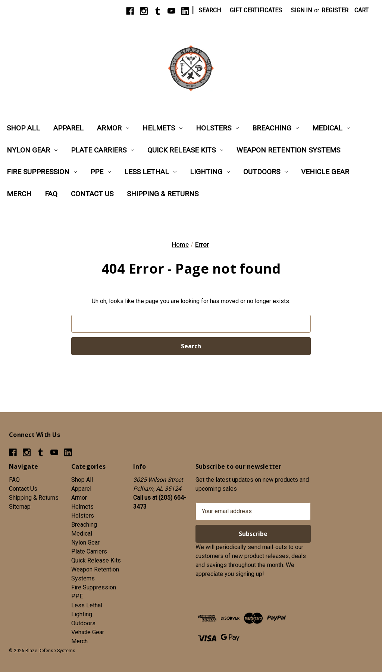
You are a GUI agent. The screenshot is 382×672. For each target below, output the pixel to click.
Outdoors (265, 171)
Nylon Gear (32, 150)
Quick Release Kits (185, 150)
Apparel (68, 128)
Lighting (210, 171)
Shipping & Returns (162, 193)
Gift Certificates (256, 10)
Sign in (301, 10)
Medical (331, 128)
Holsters (217, 128)
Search (209, 10)
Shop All (23, 128)
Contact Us (92, 193)
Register (335, 10)
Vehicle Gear (325, 171)
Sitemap (20, 506)
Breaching (275, 128)
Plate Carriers (102, 150)
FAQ (51, 193)
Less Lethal (150, 171)
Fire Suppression (42, 171)
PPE (100, 171)
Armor (113, 128)
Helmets (162, 128)
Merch (19, 193)
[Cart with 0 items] (361, 10)
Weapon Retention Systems (288, 150)
